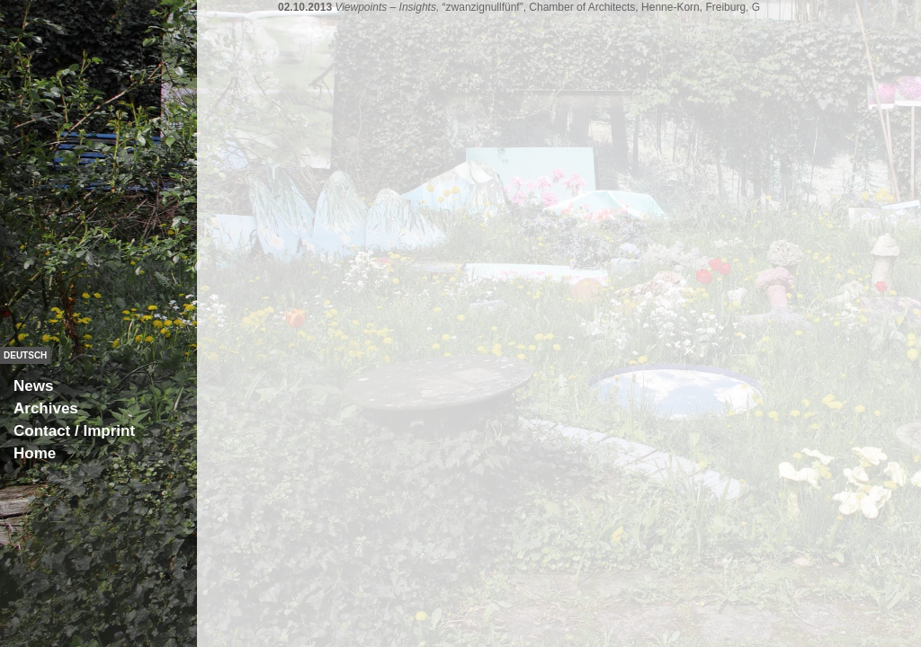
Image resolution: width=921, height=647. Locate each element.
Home (34, 453)
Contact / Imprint (74, 430)
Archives (45, 408)
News (33, 385)
